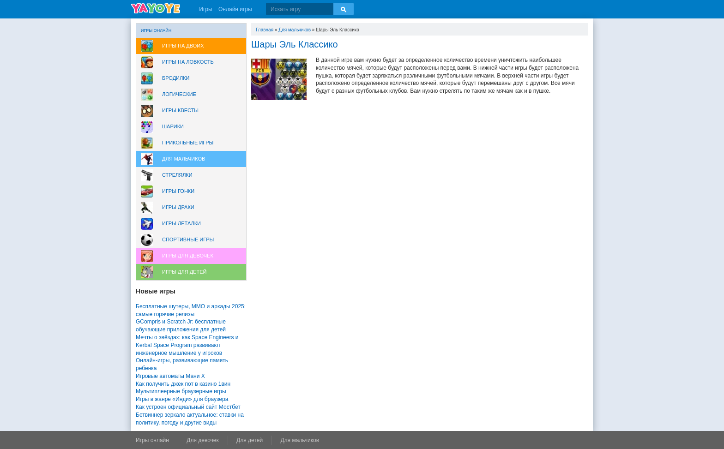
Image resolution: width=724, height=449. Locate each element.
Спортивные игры (188, 239)
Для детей (249, 440)
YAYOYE (155, 8)
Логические (179, 94)
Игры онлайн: (157, 30)
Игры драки (178, 207)
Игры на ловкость (188, 62)
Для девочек (202, 440)
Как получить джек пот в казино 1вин (183, 384)
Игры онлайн (152, 440)
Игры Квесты (180, 110)
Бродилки (176, 78)
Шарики (173, 126)
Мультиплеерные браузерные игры (181, 391)
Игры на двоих (183, 45)
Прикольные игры (187, 142)
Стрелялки (177, 175)
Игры (205, 9)
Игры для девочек (187, 255)
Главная (264, 29)
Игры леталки (181, 223)
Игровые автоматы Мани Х (170, 376)
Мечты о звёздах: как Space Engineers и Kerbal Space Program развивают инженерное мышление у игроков (187, 345)
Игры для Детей (184, 272)
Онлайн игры (235, 9)
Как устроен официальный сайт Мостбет (188, 407)
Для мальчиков (183, 159)
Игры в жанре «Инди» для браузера (182, 399)
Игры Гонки (178, 191)
